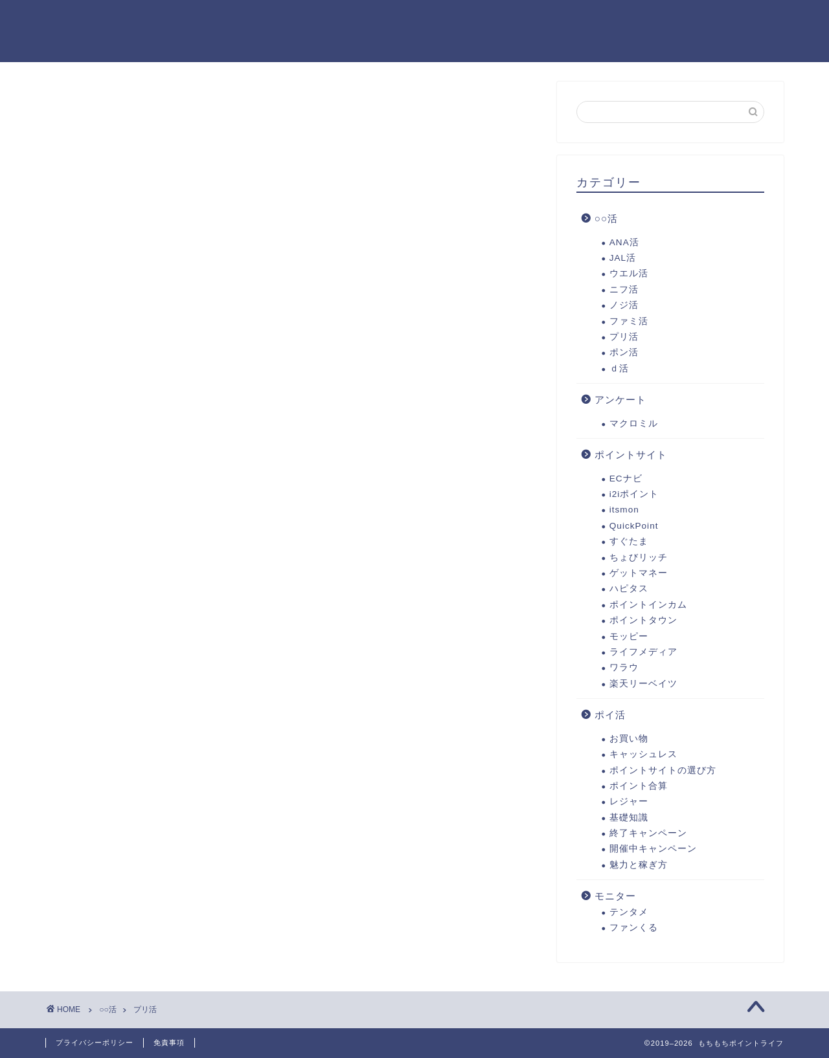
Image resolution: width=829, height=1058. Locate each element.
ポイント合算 (638, 788)
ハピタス (628, 590)
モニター (615, 897)
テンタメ (628, 914)
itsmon (624, 511)
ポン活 (624, 354)
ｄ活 (619, 370)
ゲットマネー (638, 575)
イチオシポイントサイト (442, 20)
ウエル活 (628, 275)
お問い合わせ (248, 46)
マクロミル (633, 425)
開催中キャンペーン (653, 850)
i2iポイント (634, 496)
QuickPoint (634, 528)
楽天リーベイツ (643, 685)
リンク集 (552, 20)
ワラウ (624, 669)
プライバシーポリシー (657, 20)
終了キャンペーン (648, 835)
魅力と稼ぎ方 (638, 867)
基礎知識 (628, 819)
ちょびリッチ (638, 559)
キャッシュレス (643, 756)
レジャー (628, 803)
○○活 (606, 220)
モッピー (628, 638)
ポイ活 (610, 716)
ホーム (232, 20)
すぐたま (628, 543)
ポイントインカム (648, 606)
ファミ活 (628, 322)
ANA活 (624, 243)
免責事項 (169, 1042)
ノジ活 (624, 307)
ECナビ (625, 480)
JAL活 (622, 260)
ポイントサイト (631, 456)
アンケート (620, 401)
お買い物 (628, 740)
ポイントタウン (643, 622)
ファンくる (633, 929)
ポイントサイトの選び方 (662, 772)
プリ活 (624, 339)
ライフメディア (643, 654)
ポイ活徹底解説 (316, 20)
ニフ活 (624, 291)
